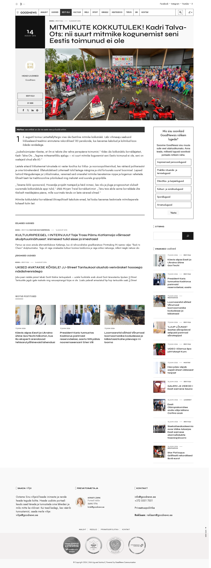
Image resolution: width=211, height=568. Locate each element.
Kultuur (33, 230)
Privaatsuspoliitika (145, 508)
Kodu (51, 21)
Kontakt (126, 529)
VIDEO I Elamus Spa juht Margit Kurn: (179, 350)
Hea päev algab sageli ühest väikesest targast (180, 370)
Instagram (175, 3)
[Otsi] (187, 236)
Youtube (185, 3)
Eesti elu (59, 21)
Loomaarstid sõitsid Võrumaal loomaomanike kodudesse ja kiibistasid (179, 308)
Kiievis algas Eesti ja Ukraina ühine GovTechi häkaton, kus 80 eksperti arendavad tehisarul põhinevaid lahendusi (35, 337)
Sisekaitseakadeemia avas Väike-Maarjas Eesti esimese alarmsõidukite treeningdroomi (180, 432)
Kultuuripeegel (43, 230)
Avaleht (82, 529)
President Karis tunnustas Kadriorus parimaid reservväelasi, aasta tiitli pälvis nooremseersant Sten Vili (80, 337)
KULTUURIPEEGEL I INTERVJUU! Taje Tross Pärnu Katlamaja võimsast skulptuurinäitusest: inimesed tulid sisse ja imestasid (72, 237)
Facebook (164, 3)
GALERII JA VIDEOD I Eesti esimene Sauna (180, 387)
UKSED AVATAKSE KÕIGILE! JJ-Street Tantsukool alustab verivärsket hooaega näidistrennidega (78, 269)
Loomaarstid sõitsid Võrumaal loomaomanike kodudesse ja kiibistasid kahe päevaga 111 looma (124, 337)
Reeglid (93, 529)
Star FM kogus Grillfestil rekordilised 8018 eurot (180, 455)
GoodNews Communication (125, 562)
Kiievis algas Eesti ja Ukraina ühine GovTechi (179, 262)
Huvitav (187, 362)
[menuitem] (44, 12)
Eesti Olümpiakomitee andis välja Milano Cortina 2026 (178, 408)
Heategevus (173, 297)
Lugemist (188, 400)
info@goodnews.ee (145, 497)
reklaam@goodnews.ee (159, 515)
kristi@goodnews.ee (96, 507)
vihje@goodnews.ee (27, 515)
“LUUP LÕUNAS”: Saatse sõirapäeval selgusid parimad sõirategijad (179, 331)
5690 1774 (92, 504)
